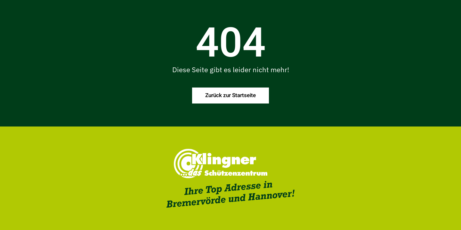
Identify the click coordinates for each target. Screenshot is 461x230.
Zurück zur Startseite (230, 95)
